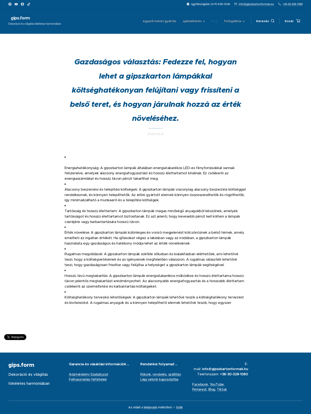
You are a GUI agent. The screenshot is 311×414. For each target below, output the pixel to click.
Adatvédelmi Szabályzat (88, 374)
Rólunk (145, 374)
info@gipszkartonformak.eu (256, 4)
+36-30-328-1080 (293, 4)
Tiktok (222, 389)
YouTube (217, 384)
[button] (265, 21)
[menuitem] (158, 21)
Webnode (150, 407)
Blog (211, 389)
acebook (201, 384)
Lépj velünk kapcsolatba (159, 379)
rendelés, (160, 374)
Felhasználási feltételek (88, 379)
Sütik (179, 407)
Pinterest (199, 389)
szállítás (174, 374)
